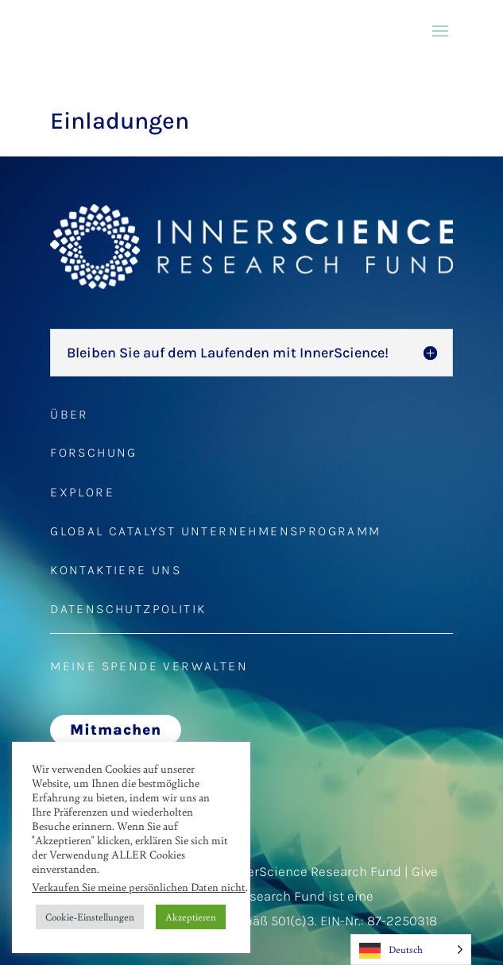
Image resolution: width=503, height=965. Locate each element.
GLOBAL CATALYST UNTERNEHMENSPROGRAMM (215, 530)
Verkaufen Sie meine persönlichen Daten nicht (139, 886)
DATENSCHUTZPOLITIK (128, 608)
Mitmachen (115, 730)
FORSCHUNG (93, 452)
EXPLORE (82, 492)
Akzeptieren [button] (190, 916)
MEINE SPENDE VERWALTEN (149, 666)
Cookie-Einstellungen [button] (89, 916)
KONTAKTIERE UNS (115, 569)
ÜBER (69, 414)
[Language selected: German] (410, 949)
